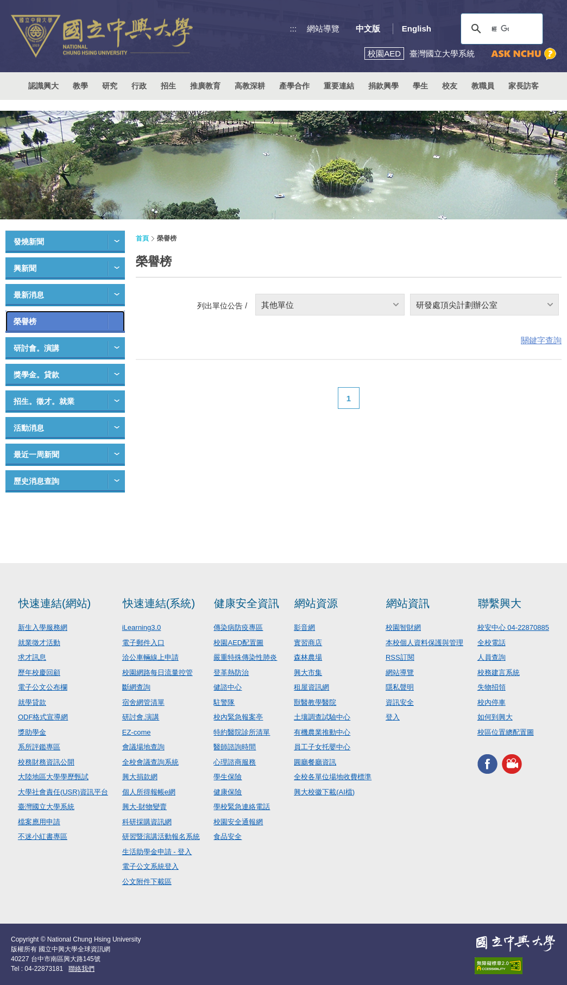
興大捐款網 (140, 777)
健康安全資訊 (246, 603)
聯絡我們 (81, 969)
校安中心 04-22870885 (513, 627)
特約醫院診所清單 (241, 732)
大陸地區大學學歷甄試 (53, 777)
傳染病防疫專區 (238, 627)
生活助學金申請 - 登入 (157, 852)
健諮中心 (227, 687)
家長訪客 (523, 85)
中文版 (368, 28)
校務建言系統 (498, 672)
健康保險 (227, 792)
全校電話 (491, 643)
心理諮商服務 (234, 762)
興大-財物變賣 (144, 807)
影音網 (304, 627)
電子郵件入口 (143, 643)
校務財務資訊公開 (46, 762)
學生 (420, 85)
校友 (449, 85)
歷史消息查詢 (36, 481)
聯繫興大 (499, 603)
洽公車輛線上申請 (150, 657)
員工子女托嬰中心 (322, 747)
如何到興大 (495, 717)
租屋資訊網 (311, 687)
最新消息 (29, 295)
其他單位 (277, 305)
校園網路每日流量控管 (157, 672)
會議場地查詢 (143, 747)
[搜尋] (500, 28)
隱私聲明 (400, 687)
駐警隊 (224, 702)
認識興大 (43, 85)
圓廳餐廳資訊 (315, 762)
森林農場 (308, 657)
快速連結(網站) (54, 603)
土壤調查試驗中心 (322, 717)
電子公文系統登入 (150, 866)
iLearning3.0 (141, 627)
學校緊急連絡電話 (241, 807)
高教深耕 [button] (250, 85)
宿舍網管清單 (143, 702)
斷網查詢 (136, 687)
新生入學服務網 (42, 627)
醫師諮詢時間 (234, 747)
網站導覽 (323, 28)
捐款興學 (383, 85)
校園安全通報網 (238, 822)
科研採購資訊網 (147, 822)
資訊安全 (400, 702)
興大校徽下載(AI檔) (324, 792)
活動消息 (29, 428)
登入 (393, 717)
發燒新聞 (29, 241)
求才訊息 (32, 657)
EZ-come (136, 732)
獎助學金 (32, 732)
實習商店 (308, 643)
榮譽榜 (25, 321)
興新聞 (25, 268)
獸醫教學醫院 (315, 702)
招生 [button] (168, 85)
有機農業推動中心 (322, 732)
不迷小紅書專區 (42, 836)
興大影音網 (512, 764)
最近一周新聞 (36, 454)
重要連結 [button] (339, 85)
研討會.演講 (141, 717)
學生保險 (227, 777)
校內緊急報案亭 (238, 717)
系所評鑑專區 (39, 747)
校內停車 (491, 702)
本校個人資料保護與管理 (424, 643)
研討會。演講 (36, 348)
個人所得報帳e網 (148, 792)
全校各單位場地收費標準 (332, 777)
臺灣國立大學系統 (46, 807)
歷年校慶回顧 (39, 672)
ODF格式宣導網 (43, 717)
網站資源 (316, 603)
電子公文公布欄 (42, 687)
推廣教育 (205, 85)
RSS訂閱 (400, 657)
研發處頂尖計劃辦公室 (456, 305)
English (416, 28)
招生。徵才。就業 (44, 401)
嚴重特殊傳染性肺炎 (245, 657)
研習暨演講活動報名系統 (161, 836)
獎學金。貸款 (36, 374)
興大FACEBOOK (487, 764)
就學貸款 (32, 702)
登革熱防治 (231, 672)
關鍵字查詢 (541, 340)
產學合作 (294, 85)
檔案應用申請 (39, 822)
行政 (139, 85)
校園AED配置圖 (238, 643)
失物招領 (491, 687)
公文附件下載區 (147, 881)
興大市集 (308, 672)
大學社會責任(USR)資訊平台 (63, 792)
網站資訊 (408, 603)
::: (293, 28)
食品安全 (227, 836)
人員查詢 (491, 657)
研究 (109, 85)
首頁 (142, 238)
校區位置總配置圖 (505, 732)
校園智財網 (403, 627)
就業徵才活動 (39, 643)
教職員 (482, 85)
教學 (80, 85)
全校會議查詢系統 (150, 762)
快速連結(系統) (159, 603)
